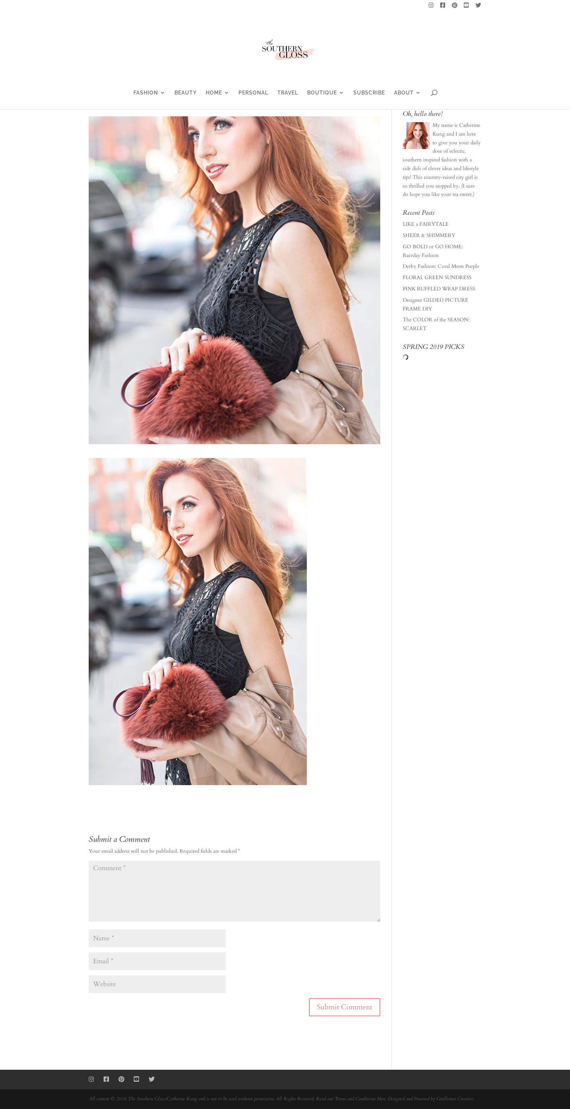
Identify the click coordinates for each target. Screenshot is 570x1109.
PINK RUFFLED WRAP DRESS (439, 288)
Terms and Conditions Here (360, 1099)
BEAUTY (185, 93)
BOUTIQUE (322, 93)
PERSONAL (253, 93)
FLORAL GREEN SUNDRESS (437, 277)
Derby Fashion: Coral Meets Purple (441, 266)
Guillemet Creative (455, 1099)
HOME (214, 93)
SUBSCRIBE (369, 93)
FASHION (145, 93)
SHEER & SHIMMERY (429, 235)
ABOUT (404, 93)
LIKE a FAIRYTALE (426, 224)
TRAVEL (287, 93)
